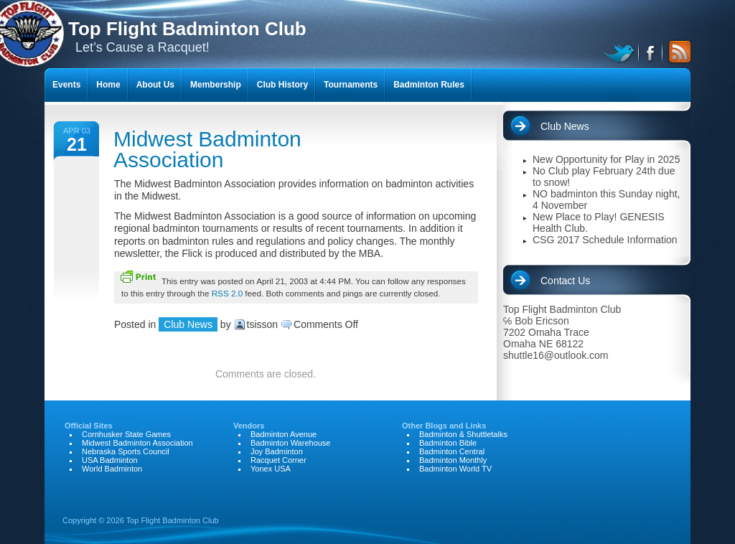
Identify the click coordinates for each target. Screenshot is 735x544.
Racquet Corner (278, 460)
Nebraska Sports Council (125, 451)
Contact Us (565, 280)
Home (108, 85)
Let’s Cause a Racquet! (187, 36)
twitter (621, 51)
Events (66, 85)
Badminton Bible (448, 443)
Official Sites (89, 425)
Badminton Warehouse (291, 443)
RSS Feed (677, 51)
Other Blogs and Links (444, 425)
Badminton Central (451, 451)
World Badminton (112, 468)
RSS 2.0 (227, 293)
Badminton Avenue (284, 434)
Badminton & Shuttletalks (463, 434)
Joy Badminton (277, 451)
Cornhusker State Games (126, 434)
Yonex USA (271, 468)
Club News (188, 324)
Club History (282, 85)
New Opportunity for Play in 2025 (606, 159)
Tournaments (351, 85)
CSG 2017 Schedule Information (605, 239)
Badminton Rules (428, 85)
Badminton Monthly (453, 460)
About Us (155, 85)
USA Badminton (110, 460)
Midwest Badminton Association (207, 149)
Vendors (248, 425)
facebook (651, 51)
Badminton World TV (455, 468)
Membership (215, 85)
